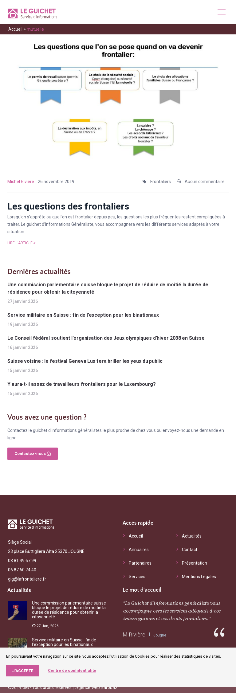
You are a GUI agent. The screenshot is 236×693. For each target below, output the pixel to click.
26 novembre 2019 (56, 181)
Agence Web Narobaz (96, 687)
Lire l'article (21, 243)
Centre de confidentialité (72, 670)
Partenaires (140, 563)
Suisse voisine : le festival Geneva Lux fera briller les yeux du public (85, 361)
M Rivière (134, 634)
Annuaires (139, 549)
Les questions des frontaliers (68, 206)
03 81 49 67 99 (22, 560)
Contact (189, 549)
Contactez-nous (32, 453)
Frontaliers (160, 181)
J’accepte (22, 670)
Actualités (192, 536)
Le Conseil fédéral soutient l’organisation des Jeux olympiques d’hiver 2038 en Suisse (106, 338)
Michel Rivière (20, 181)
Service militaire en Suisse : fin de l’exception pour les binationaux (83, 315)
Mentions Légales (199, 576)
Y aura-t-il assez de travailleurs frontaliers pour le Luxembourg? (81, 384)
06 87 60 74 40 (22, 569)
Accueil (15, 29)
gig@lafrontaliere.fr (27, 579)
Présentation (194, 563)
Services (137, 576)
